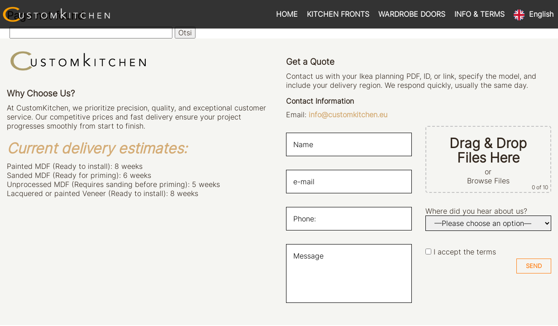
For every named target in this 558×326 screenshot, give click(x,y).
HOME (287, 14)
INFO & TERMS (479, 14)
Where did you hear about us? (476, 211)
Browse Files (488, 180)
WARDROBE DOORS (411, 14)
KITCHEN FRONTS (338, 14)
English (541, 14)
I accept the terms (465, 251)
